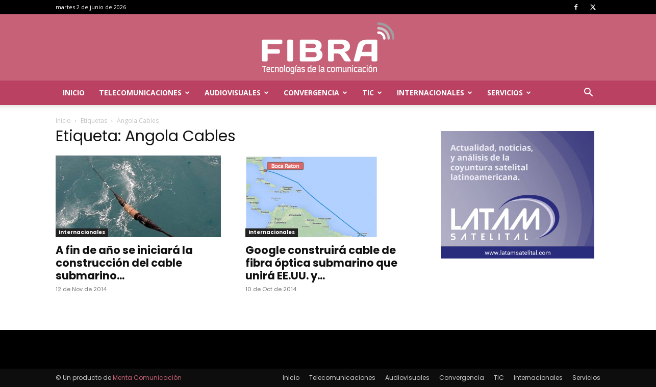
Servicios (509, 92)
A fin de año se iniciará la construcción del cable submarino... (124, 263)
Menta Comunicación (147, 377)
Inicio (74, 92)
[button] (588, 93)
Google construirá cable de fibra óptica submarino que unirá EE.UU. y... (321, 263)
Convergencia (315, 92)
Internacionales (434, 92)
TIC (372, 92)
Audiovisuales (237, 92)
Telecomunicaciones (144, 92)
